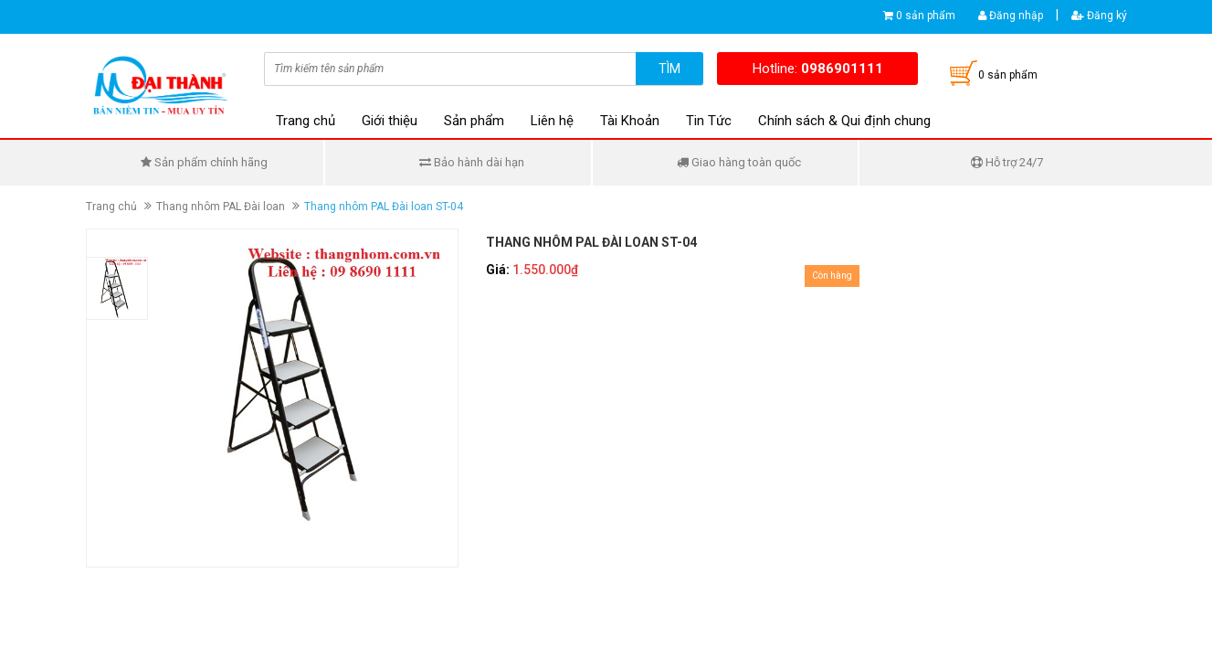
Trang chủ (305, 120)
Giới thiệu (389, 120)
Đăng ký (1099, 15)
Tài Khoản (629, 120)
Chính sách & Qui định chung (844, 120)
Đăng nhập (1010, 15)
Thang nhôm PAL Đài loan (220, 206)
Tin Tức (709, 120)
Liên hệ (552, 120)
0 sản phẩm (925, 15)
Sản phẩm (474, 120)
